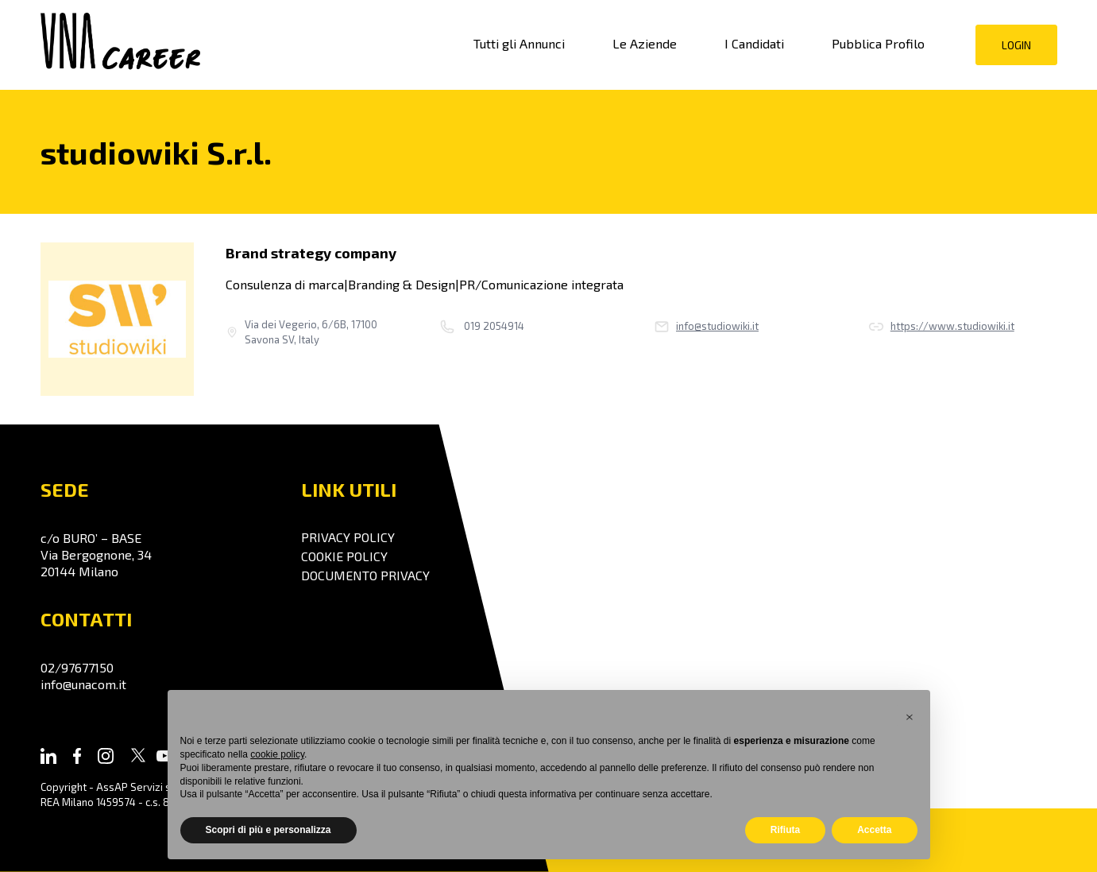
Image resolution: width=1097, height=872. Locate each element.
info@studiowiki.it (706, 326)
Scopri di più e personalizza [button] (268, 829)
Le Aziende (644, 43)
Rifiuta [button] (785, 829)
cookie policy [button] (277, 754)
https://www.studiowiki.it (941, 326)
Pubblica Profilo (878, 43)
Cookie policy (344, 556)
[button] (909, 715)
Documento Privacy (365, 575)
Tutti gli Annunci (519, 43)
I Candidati (754, 43)
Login (1016, 45)
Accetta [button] (874, 829)
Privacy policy (348, 537)
